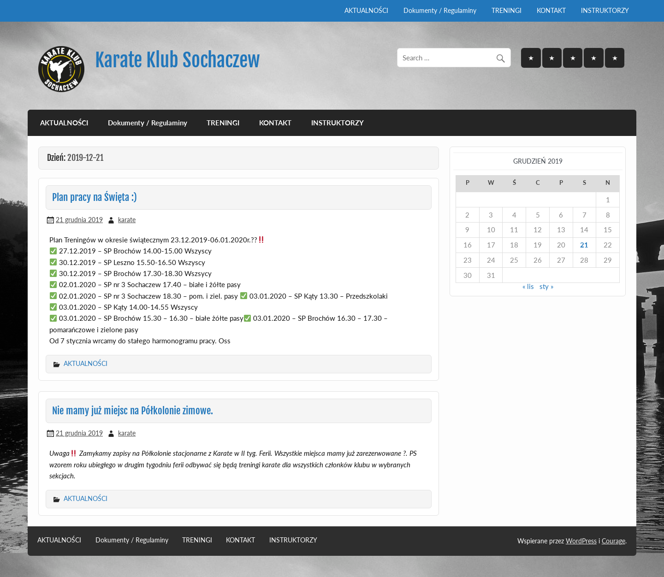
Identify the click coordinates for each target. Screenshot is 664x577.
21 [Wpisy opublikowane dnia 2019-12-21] (584, 245)
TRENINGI (507, 10)
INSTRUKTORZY (605, 10)
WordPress (581, 541)
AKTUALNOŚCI (366, 10)
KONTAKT (551, 10)
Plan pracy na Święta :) (94, 197)
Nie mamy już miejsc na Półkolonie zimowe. (132, 411)
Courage (613, 541)
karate (127, 220)
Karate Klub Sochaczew (177, 60)
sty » (546, 286)
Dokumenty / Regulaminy (439, 10)
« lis (528, 286)
